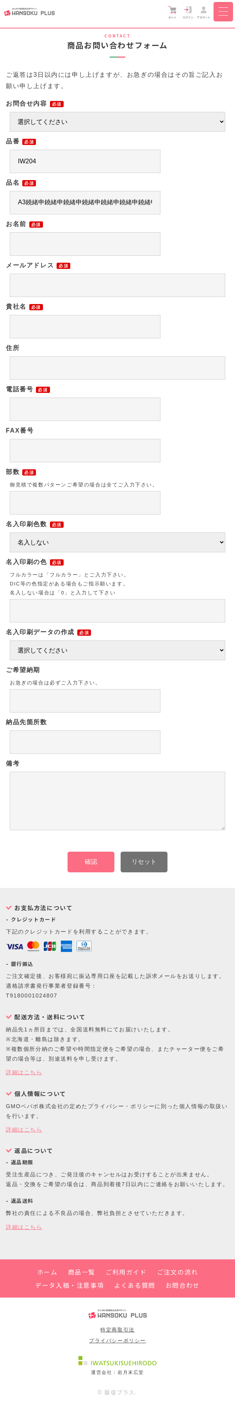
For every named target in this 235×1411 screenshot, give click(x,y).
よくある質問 (134, 1294)
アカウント (203, 12)
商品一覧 (81, 1281)
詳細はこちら (24, 1082)
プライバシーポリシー (117, 1350)
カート (172, 12)
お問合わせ (183, 1294)
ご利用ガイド (126, 1281)
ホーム (47, 1281)
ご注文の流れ (177, 1281)
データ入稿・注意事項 (69, 1294)
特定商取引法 (117, 1339)
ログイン (188, 12)
